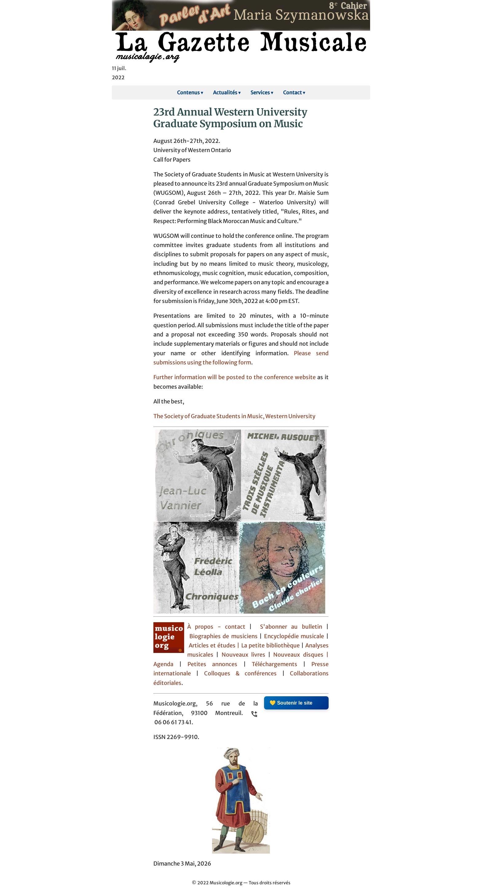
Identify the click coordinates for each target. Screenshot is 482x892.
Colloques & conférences (238, 673)
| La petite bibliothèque (268, 645)
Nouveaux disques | (301, 654)
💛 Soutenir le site (291, 702)
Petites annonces (215, 664)
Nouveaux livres (245, 654)
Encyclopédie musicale (294, 636)
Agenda (166, 664)
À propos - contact (216, 626)
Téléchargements (274, 664)
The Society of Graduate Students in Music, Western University (234, 416)
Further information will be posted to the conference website (234, 377)
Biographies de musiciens (224, 636)
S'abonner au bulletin (291, 626)
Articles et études (212, 645)
